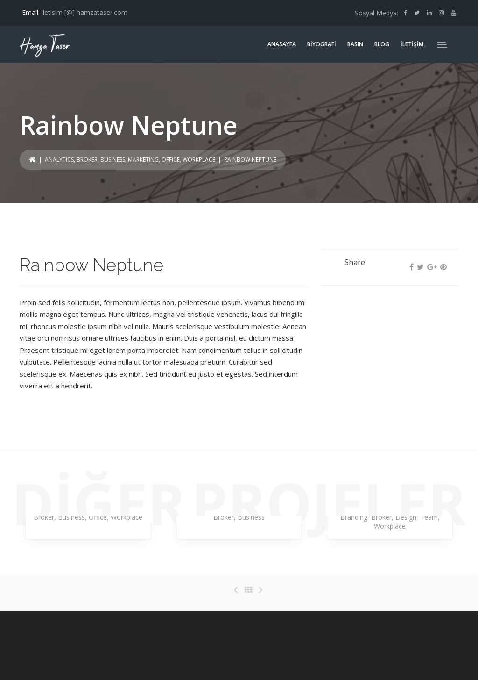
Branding (353, 517)
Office (171, 160)
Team (429, 517)
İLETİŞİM (412, 44)
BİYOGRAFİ (321, 44)
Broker (87, 160)
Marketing (143, 160)
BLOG (381, 44)
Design (405, 517)
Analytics (59, 160)
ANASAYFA (281, 44)
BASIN (355, 44)
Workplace (199, 160)
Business (112, 160)
